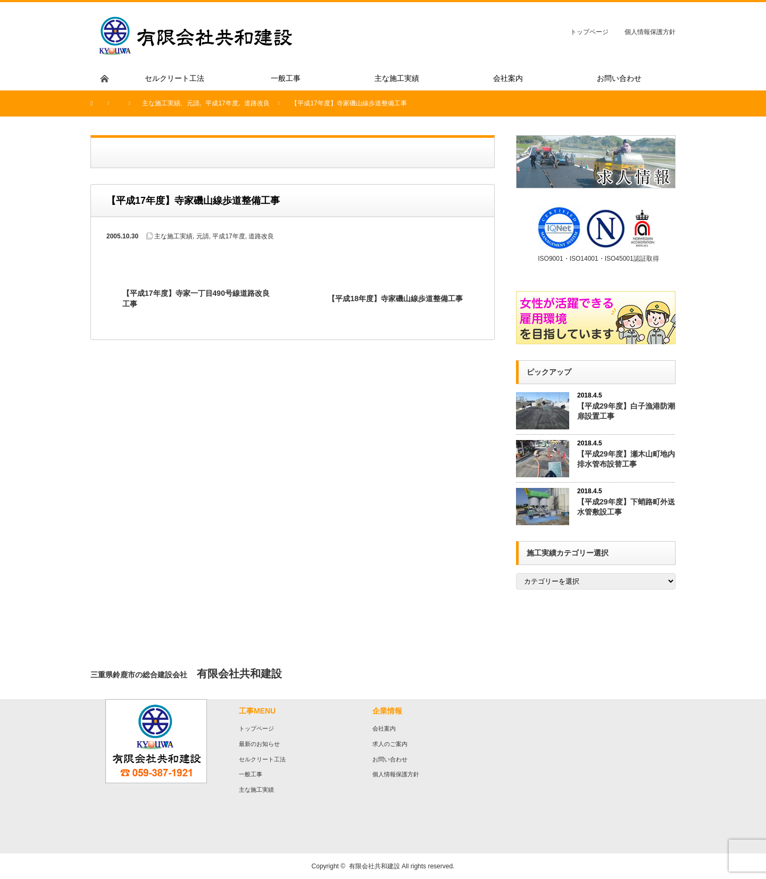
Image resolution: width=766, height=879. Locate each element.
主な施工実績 (173, 236)
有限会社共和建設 (374, 866)
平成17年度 (228, 236)
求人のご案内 (389, 744)
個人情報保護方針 (650, 32)
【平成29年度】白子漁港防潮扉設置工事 (626, 411)
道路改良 (261, 236)
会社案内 (384, 728)
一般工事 (250, 774)
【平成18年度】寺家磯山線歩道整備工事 (395, 298)
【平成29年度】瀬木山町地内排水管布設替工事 (626, 459)
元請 (202, 236)
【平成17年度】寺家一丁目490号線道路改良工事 (196, 298)
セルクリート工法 (262, 759)
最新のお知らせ (259, 744)
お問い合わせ (389, 759)
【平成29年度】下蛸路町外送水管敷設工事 (626, 506)
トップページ (589, 32)
